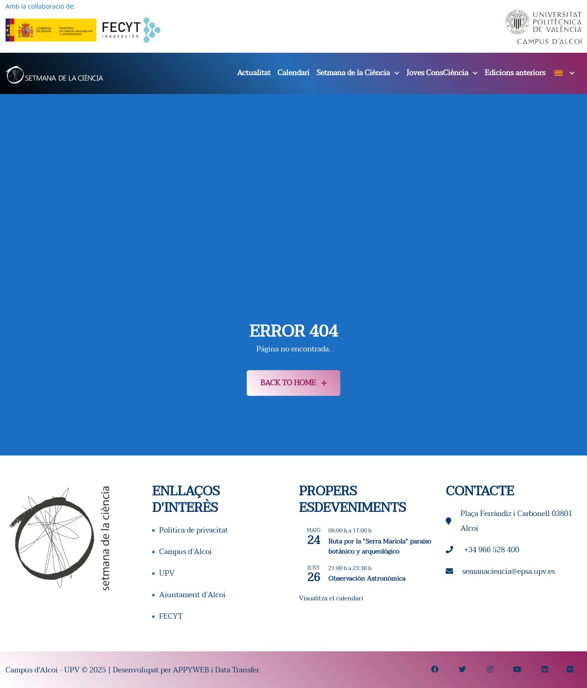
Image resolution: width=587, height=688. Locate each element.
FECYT (171, 616)
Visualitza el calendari (331, 598)
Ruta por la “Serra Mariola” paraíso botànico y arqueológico (379, 546)
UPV (167, 573)
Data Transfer (237, 670)
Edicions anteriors (515, 73)
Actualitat (254, 73)
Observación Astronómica (366, 578)
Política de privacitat (193, 530)
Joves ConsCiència (437, 73)
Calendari (293, 73)
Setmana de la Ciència (353, 73)
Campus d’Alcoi (185, 551)
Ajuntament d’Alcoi (192, 594)
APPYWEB (191, 670)
